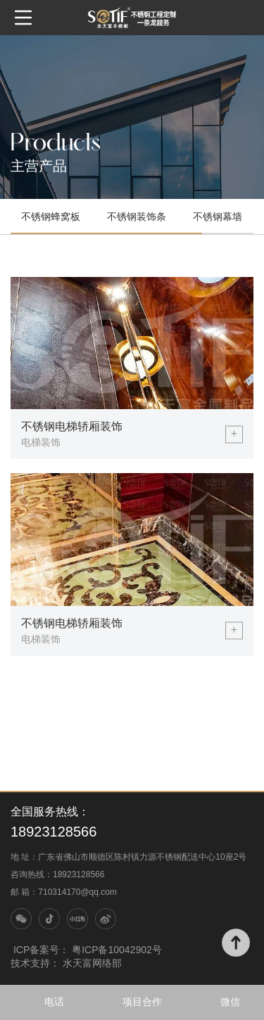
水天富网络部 (92, 963)
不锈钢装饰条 (136, 216)
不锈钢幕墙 (217, 216)
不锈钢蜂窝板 (50, 216)
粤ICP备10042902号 (117, 949)
